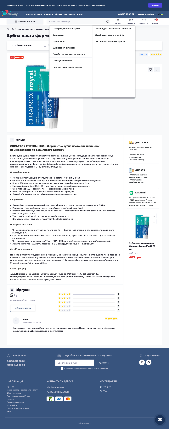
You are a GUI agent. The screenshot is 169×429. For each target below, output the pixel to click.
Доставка (141, 142)
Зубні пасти (63, 29)
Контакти (48, 14)
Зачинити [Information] (155, 5)
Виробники (69, 14)
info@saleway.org (56, 387)
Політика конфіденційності (83, 368)
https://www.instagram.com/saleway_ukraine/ (142, 362)
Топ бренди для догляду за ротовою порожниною (34, 29)
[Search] (107, 21)
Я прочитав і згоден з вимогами (86, 368)
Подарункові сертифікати (18, 408)
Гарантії (140, 192)
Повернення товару (15, 402)
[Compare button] (157, 69)
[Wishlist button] (150, 69)
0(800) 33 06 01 (16, 361)
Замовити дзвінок (146, 14)
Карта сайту (12, 405)
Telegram (107, 387)
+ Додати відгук (23, 308)
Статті (79, 14)
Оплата (140, 170)
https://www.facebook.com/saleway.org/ (149, 362)
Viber (105, 391)
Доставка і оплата (34, 14)
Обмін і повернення (15, 393)
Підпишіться (104, 363)
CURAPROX (102, 60)
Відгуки (58, 14)
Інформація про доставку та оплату (22, 390)
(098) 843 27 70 (16, 365)
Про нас (10, 387)
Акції (9, 411)
